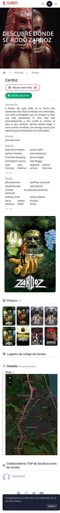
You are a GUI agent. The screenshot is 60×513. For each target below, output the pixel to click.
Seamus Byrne (37, 196)
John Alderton (22, 166)
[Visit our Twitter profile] (34, 493)
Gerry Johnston (9, 202)
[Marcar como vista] (22, 87)
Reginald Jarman (34, 166)
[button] (9, 378)
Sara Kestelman (38, 153)
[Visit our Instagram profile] (26, 493)
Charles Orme (34, 202)
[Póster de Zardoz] (9, 316)
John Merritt (36, 186)
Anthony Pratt (12, 196)
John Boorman (12, 140)
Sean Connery (9, 166)
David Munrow (12, 186)
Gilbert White (21, 202)
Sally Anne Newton (15, 149)
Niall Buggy (36, 161)
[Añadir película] (49, 4)
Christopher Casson (15, 161)
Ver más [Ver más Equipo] (8, 208)
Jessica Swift (36, 149)
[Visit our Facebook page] (18, 493)
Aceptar (51, 506)
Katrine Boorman (47, 166)
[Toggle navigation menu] (56, 4)
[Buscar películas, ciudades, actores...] (43, 4)
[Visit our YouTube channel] (42, 493)
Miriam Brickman (39, 189)
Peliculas (18, 72)
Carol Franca (18, 476)
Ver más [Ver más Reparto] (8, 173)
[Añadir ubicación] (18, 95)
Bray (8, 372)
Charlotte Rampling (15, 157)
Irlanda (12, 366)
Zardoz (35, 72)
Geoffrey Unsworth (40, 182)
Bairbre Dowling (13, 153)
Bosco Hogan (37, 157)
